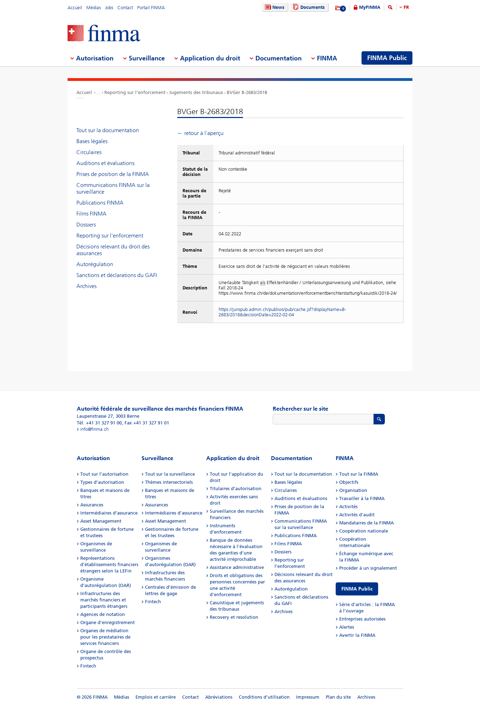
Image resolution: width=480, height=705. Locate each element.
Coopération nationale (363, 531)
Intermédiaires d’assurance (109, 513)
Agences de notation (102, 614)
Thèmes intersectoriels (169, 482)
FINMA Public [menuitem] (387, 58)
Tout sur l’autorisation (104, 474)
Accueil (75, 7)
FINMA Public (356, 589)
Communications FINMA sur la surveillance (113, 188)
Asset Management (100, 521)
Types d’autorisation (102, 482)
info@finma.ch (94, 429)
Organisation (353, 490)
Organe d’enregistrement (107, 622)
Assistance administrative (237, 567)
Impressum (307, 697)
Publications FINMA (99, 202)
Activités (348, 506)
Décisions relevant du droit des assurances (113, 250)
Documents (308, 7)
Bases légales (92, 141)
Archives (86, 286)
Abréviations (218, 697)
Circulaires (89, 152)
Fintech (88, 666)
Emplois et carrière (155, 697)
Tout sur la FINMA (358, 474)
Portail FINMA (151, 7)
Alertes (346, 627)
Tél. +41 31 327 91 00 (99, 422)
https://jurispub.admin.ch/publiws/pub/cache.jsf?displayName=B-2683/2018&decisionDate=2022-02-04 (282, 312)
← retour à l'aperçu (200, 133)
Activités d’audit (357, 514)
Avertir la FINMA (357, 635)
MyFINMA (369, 7)
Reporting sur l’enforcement (135, 92)
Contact (125, 7)
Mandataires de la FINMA (366, 522)
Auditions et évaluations (105, 163)
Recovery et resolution (234, 617)
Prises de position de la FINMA (112, 174)
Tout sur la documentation (107, 130)
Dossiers (86, 224)
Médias (93, 7)
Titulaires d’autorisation (235, 488)
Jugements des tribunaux (196, 92)
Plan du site (338, 697)
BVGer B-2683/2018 (247, 92)
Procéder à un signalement (368, 568)
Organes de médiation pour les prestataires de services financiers (105, 637)
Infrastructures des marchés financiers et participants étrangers (103, 600)
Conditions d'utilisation (264, 697)
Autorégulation (94, 264)
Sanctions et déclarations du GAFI (116, 275)
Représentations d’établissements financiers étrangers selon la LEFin (109, 565)
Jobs (109, 7)
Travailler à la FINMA (361, 498)
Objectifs (348, 482)
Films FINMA (91, 213)
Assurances (91, 504)
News (273, 7)
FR (406, 7)
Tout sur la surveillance (170, 474)
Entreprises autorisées (362, 619)
